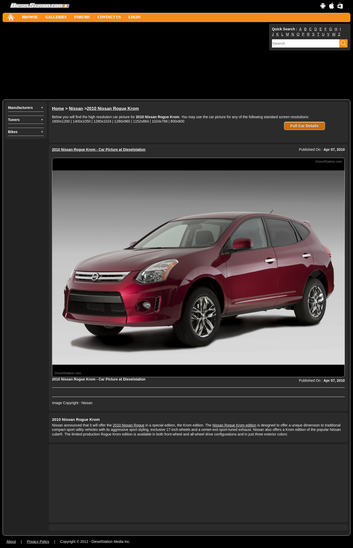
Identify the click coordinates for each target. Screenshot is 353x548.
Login (134, 17)
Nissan (76, 108)
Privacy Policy (38, 542)
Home (58, 108)
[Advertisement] (135, 61)
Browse (30, 17)
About (11, 542)
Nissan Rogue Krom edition (234, 425)
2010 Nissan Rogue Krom (113, 108)
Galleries (55, 17)
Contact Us (109, 17)
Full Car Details (304, 126)
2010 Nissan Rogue (128, 425)
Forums (82, 17)
